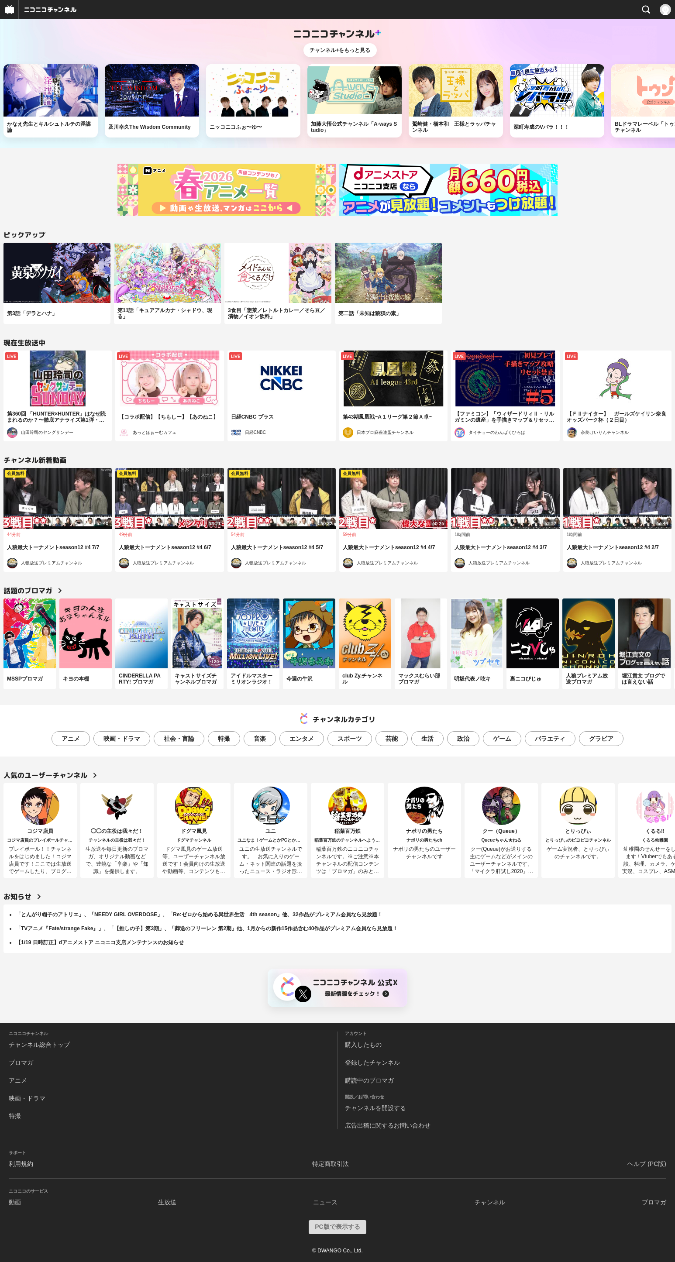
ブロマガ (21, 1062)
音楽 (260, 738)
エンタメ (301, 738)
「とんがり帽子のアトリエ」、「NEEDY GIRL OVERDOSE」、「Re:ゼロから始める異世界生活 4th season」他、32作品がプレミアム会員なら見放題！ (199, 914)
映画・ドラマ (121, 738)
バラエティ (550, 738)
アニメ (71, 738)
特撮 (224, 738)
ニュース (325, 1202)
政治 (463, 738)
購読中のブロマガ (369, 1080)
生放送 (167, 1202)
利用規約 (21, 1163)
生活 (427, 738)
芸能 (392, 738)
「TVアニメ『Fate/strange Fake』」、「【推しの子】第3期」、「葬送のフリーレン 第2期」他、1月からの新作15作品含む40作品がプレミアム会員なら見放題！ (207, 928)
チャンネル (490, 1202)
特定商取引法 (330, 1163)
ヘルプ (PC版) (646, 1163)
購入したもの (363, 1044)
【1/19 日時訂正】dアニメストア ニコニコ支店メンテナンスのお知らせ (100, 942)
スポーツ (350, 738)
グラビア (601, 738)
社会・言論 (179, 738)
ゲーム (502, 738)
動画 (15, 1202)
